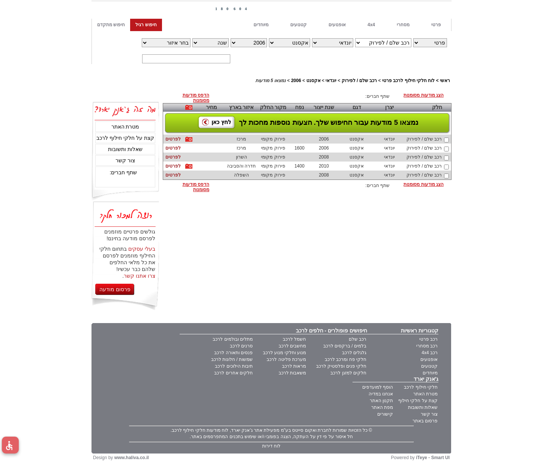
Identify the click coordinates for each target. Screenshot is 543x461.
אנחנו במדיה (381, 394)
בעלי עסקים (141, 249)
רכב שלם (357, 339)
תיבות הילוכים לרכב (234, 366)
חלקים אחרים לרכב (233, 373)
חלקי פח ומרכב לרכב (345, 359)
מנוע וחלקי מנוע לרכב (284, 352)
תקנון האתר (381, 400)
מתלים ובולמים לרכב (233, 339)
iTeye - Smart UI (433, 457)
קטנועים (429, 366)
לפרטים (173, 139)
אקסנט (313, 80)
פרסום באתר (425, 421)
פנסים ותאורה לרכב (233, 352)
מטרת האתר (125, 127)
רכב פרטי (428, 339)
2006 (296, 80)
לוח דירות (271, 446)
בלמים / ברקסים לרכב (344, 346)
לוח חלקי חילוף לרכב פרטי (408, 80)
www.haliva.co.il (131, 457)
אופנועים (429, 359)
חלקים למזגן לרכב (348, 373)
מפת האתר (382, 407)
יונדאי (331, 80)
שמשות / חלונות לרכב (232, 359)
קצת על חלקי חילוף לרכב (125, 138)
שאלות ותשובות (125, 149)
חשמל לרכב (294, 339)
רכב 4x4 (430, 352)
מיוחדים (430, 373)
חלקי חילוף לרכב (421, 387)
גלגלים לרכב (354, 352)
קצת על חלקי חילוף (418, 400)
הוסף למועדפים (377, 387)
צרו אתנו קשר (139, 276)
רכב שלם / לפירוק (359, 80)
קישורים (385, 414)
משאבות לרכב (292, 373)
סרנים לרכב (241, 346)
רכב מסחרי (427, 346)
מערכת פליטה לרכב (286, 359)
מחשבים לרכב (292, 346)
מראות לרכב (294, 366)
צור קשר (125, 160)
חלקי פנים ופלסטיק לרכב (341, 366)
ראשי (445, 80)
